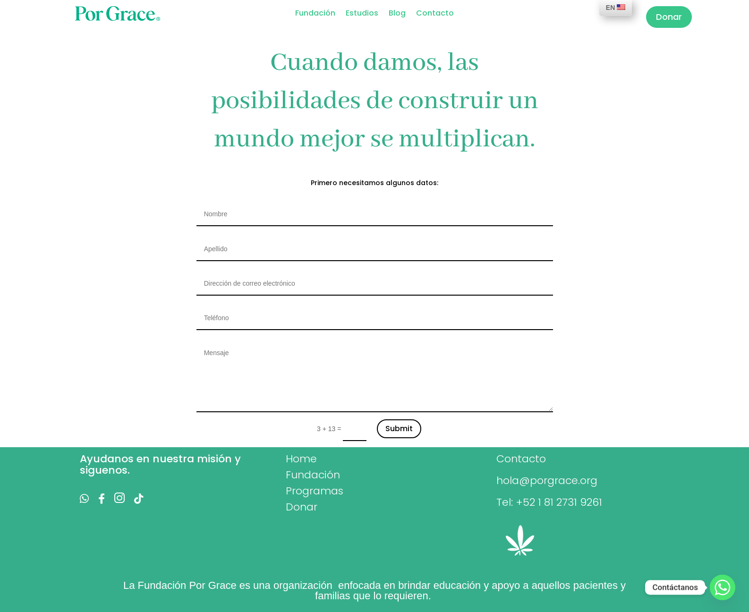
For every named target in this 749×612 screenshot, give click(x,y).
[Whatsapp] (722, 587)
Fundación (315, 14)
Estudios (362, 14)
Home (301, 458)
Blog (397, 14)
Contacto (435, 14)
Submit (399, 428)
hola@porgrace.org (546, 480)
